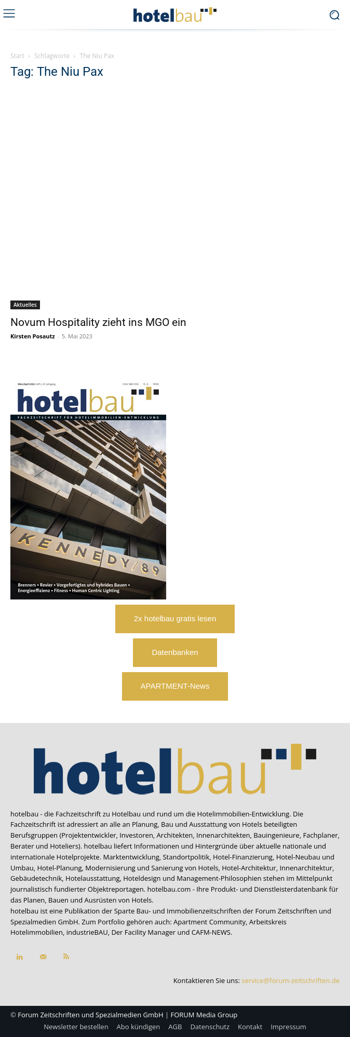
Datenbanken (175, 652)
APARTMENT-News (175, 685)
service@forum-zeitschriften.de (290, 980)
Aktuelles (25, 304)
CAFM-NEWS (211, 932)
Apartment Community (209, 921)
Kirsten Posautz (32, 336)
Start (17, 55)
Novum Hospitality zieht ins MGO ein (98, 322)
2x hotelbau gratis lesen (175, 618)
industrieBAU (87, 932)
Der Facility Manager (143, 932)
